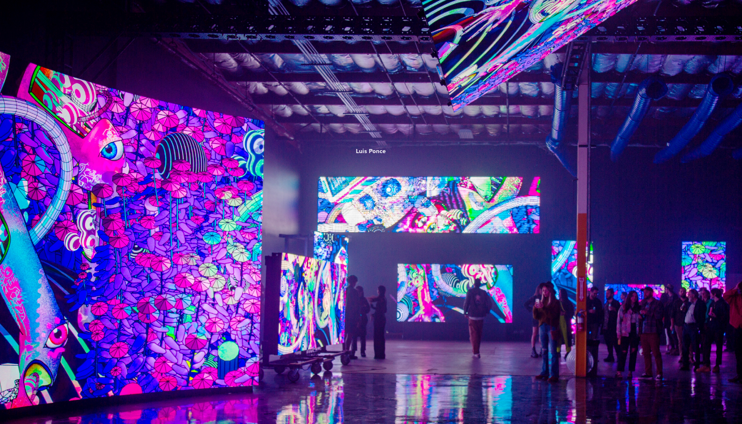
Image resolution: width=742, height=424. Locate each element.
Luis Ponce (371, 151)
